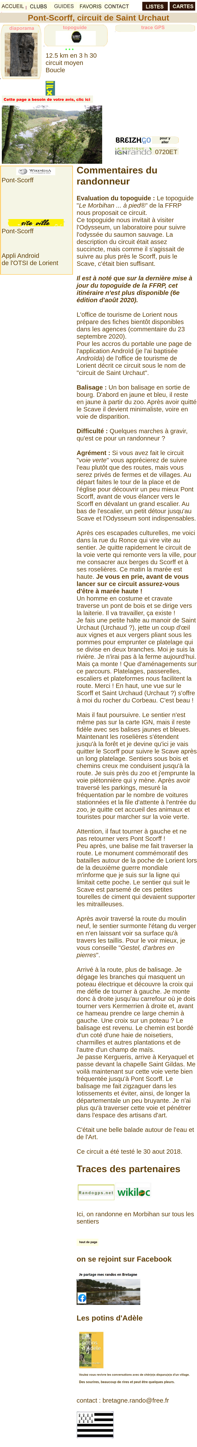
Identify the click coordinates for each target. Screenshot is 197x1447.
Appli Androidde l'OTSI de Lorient (30, 259)
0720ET (166, 151)
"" (94, 460)
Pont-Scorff (17, 180)
